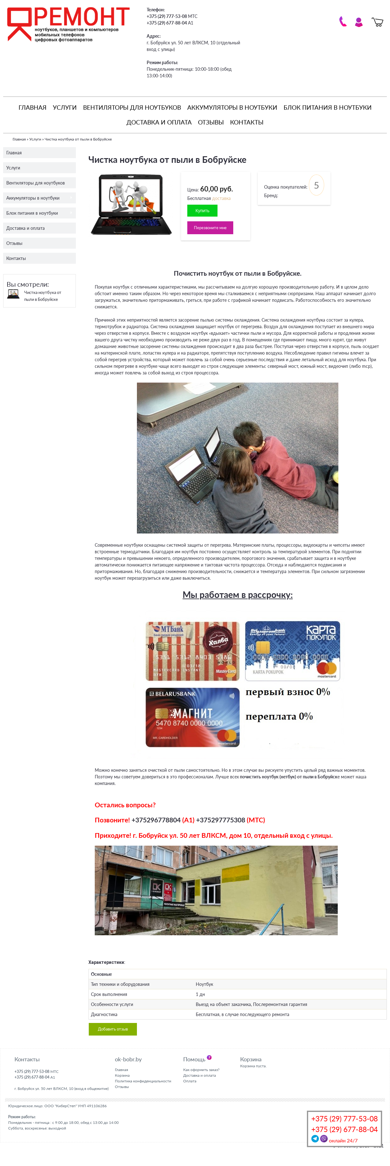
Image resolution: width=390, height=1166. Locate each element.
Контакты (246, 122)
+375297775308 (220, 820)
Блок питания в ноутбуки (328, 107)
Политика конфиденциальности (143, 1082)
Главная (33, 107)
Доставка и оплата (159, 122)
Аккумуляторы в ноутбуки (232, 107)
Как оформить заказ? (201, 1071)
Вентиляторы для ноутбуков (132, 107)
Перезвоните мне (211, 228)
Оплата (189, 1082)
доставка (221, 198)
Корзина (122, 1076)
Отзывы (211, 122)
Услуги (65, 107)
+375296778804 (156, 820)
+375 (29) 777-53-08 (344, 1118)
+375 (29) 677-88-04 (344, 1129)
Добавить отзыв (114, 1030)
